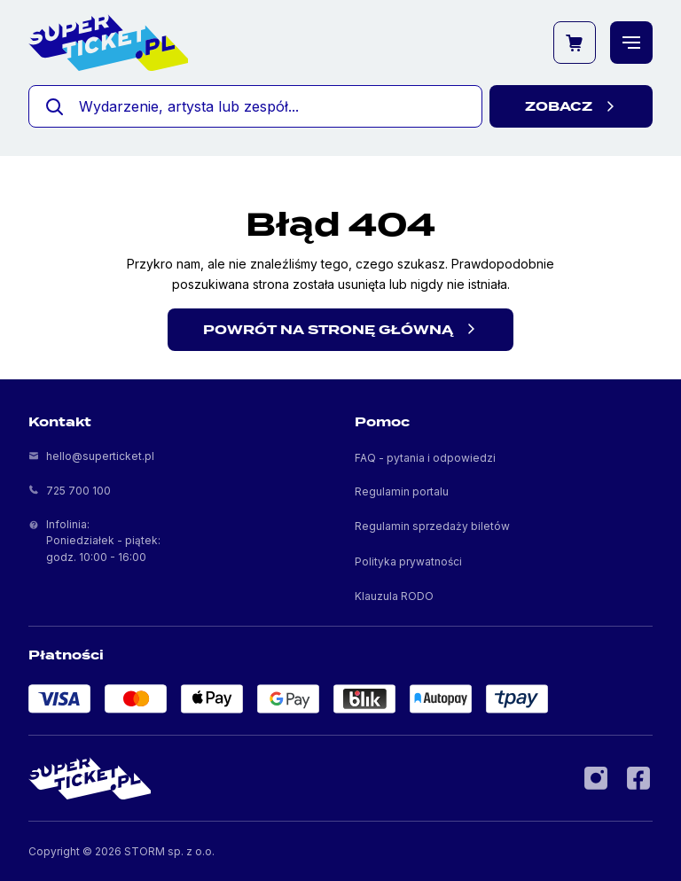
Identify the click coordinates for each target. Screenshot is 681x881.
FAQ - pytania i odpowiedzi (425, 457)
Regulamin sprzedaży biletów (432, 526)
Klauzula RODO (394, 596)
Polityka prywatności (408, 561)
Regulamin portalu (402, 491)
